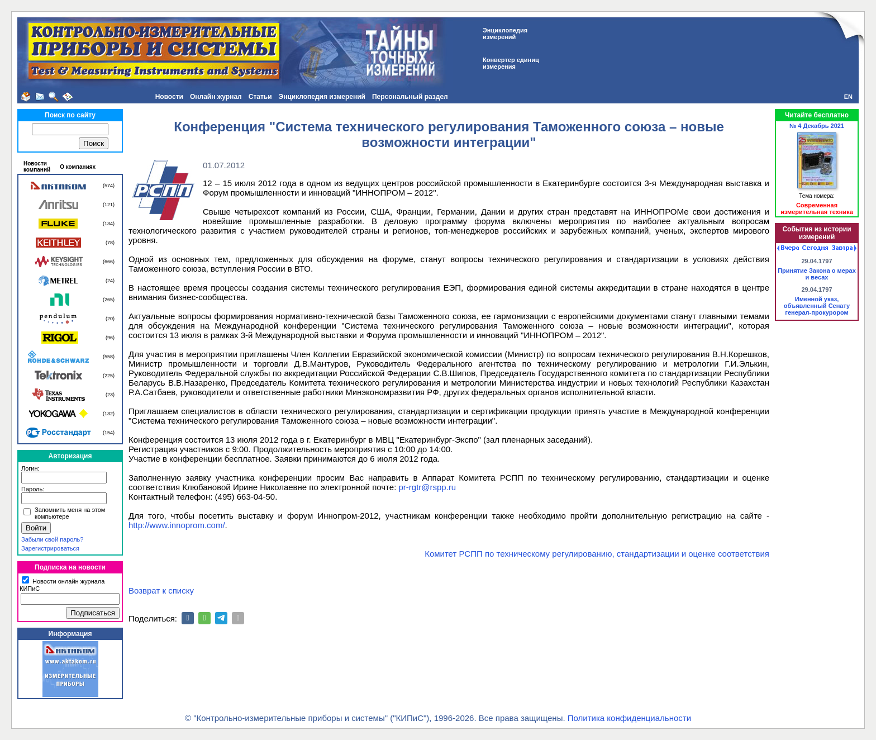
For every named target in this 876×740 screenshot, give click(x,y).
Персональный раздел (410, 97)
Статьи (260, 97)
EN (848, 96)
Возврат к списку (161, 590)
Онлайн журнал (216, 97)
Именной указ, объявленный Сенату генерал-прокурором (817, 306)
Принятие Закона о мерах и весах (817, 274)
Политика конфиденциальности (629, 718)
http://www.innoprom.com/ (176, 525)
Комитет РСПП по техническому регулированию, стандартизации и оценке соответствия (597, 553)
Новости (169, 97)
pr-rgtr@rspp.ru (427, 487)
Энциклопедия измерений (322, 97)
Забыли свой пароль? (52, 539)
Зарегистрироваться (50, 548)
